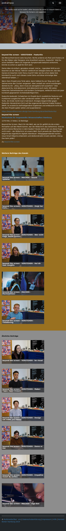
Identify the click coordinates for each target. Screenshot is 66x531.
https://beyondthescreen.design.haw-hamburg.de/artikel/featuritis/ (29, 111)
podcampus (8, 3)
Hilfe (55, 519)
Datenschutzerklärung (31, 519)
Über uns (17, 519)
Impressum (46, 519)
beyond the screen (12, 142)
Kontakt (61, 519)
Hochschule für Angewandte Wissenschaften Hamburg (27, 118)
